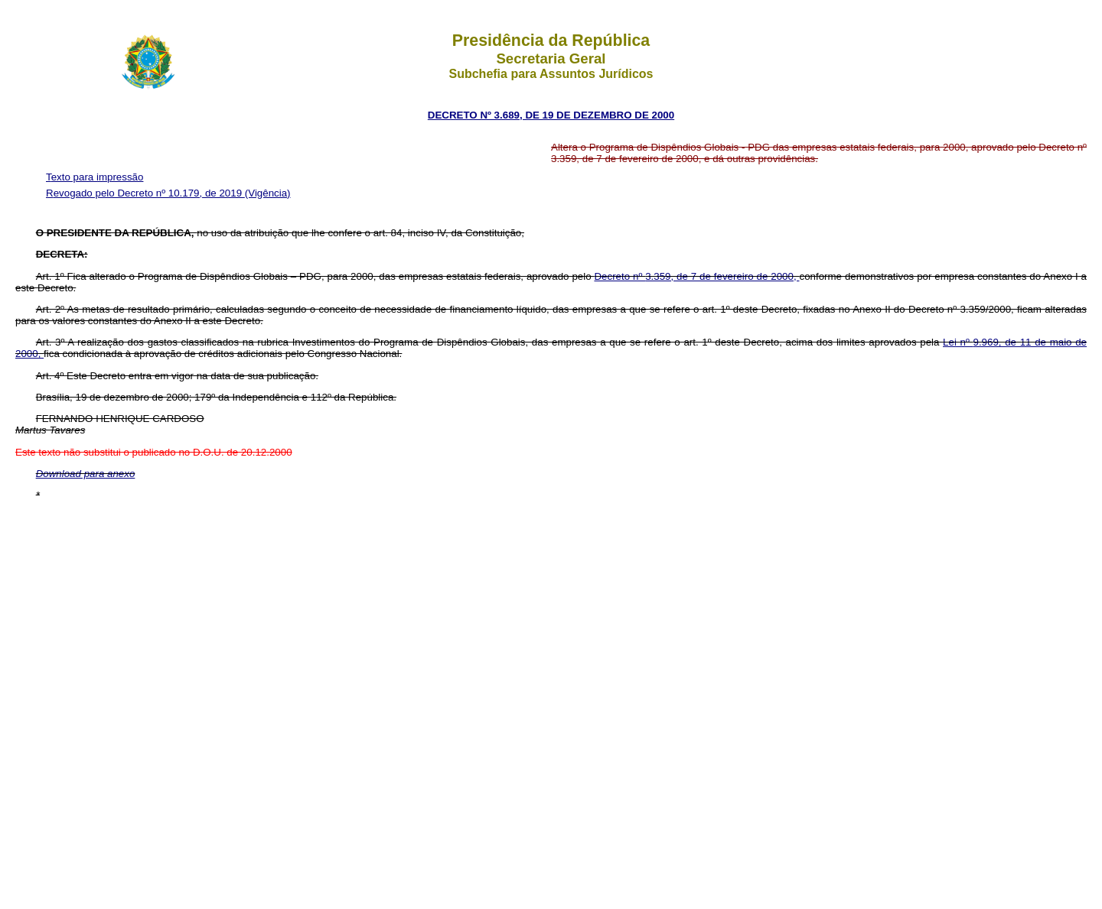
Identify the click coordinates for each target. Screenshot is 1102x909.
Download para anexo (85, 473)
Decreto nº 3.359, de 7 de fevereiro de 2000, (696, 276)
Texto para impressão (94, 177)
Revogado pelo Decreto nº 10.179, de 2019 (145, 193)
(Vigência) (268, 193)
